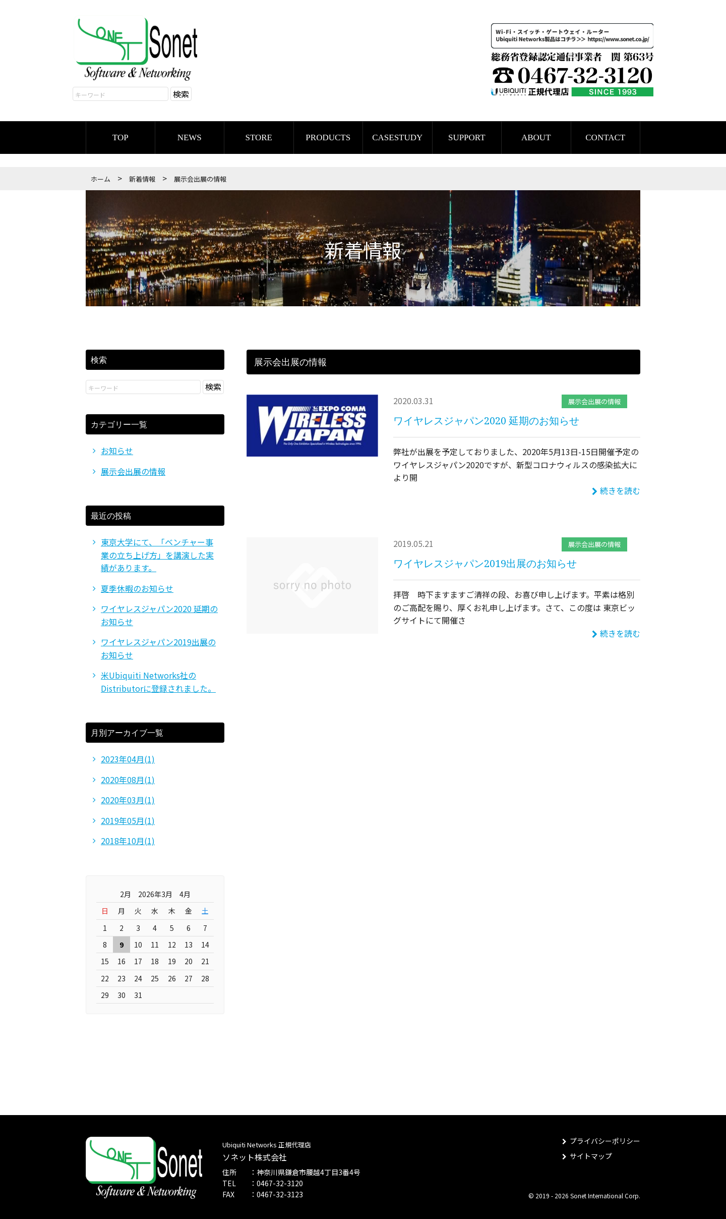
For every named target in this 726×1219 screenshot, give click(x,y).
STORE (258, 135)
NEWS (189, 135)
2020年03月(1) (128, 798)
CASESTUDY (397, 135)
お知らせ (117, 448)
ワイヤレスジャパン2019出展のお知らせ (485, 561)
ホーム (100, 177)
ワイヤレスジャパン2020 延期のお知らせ (486, 418)
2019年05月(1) (128, 819)
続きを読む (616, 488)
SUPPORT (467, 135)
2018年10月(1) (128, 839)
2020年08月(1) (128, 778)
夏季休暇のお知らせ (137, 586)
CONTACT (605, 135)
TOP (120, 135)
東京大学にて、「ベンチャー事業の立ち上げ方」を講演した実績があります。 (157, 553)
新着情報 (142, 177)
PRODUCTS (328, 135)
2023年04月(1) (128, 757)
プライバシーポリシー (600, 1140)
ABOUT (536, 135)
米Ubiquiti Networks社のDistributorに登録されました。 (158, 680)
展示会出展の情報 (594, 399)
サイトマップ (586, 1154)
